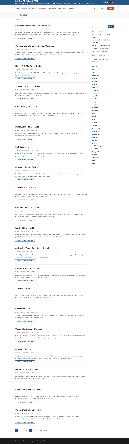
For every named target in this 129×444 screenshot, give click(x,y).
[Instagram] (110, 2)
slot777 (94, 66)
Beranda (18, 19)
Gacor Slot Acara (22, 309)
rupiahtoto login (97, 146)
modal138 (95, 108)
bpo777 (94, 78)
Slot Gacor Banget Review (26, 167)
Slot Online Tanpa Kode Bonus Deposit (32, 248)
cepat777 (95, 116)
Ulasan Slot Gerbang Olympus (28, 329)
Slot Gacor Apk (22, 147)
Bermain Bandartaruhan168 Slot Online (32, 26)
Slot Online (33, 29)
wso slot (94, 155)
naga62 (94, 96)
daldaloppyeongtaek (27, 1)
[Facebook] (103, 2)
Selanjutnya (42, 430)
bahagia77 (95, 152)
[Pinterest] (113, 2)
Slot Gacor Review (23, 349)
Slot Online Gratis (23, 288)
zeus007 (94, 140)
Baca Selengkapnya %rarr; (25, 38)
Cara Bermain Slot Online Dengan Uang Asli (34, 46)
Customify (46, 441)
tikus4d (94, 93)
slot (93, 69)
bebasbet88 (95, 134)
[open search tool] (94, 8)
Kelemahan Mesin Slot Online (28, 389)
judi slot (94, 143)
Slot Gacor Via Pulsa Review (27, 86)
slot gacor (95, 90)
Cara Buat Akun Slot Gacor (27, 207)
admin (17, 29)
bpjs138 (94, 119)
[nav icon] (100, 8)
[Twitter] (105, 2)
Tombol (110, 8)
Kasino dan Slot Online (25, 228)
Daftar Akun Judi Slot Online (27, 127)
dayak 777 (95, 158)
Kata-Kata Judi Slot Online (27, 268)
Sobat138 (95, 87)
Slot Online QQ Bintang (25, 187)
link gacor (95, 110)
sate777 (94, 99)
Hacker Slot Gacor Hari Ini (26, 369)
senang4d (95, 81)
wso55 (94, 160)
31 (34, 430)
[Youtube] (108, 2)
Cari (110, 26)
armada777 (95, 122)
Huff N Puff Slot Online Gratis (28, 66)
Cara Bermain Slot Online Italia (29, 410)
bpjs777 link (96, 128)
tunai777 (95, 137)
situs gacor (95, 131)
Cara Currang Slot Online (26, 106)
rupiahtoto (95, 75)
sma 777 (95, 149)
